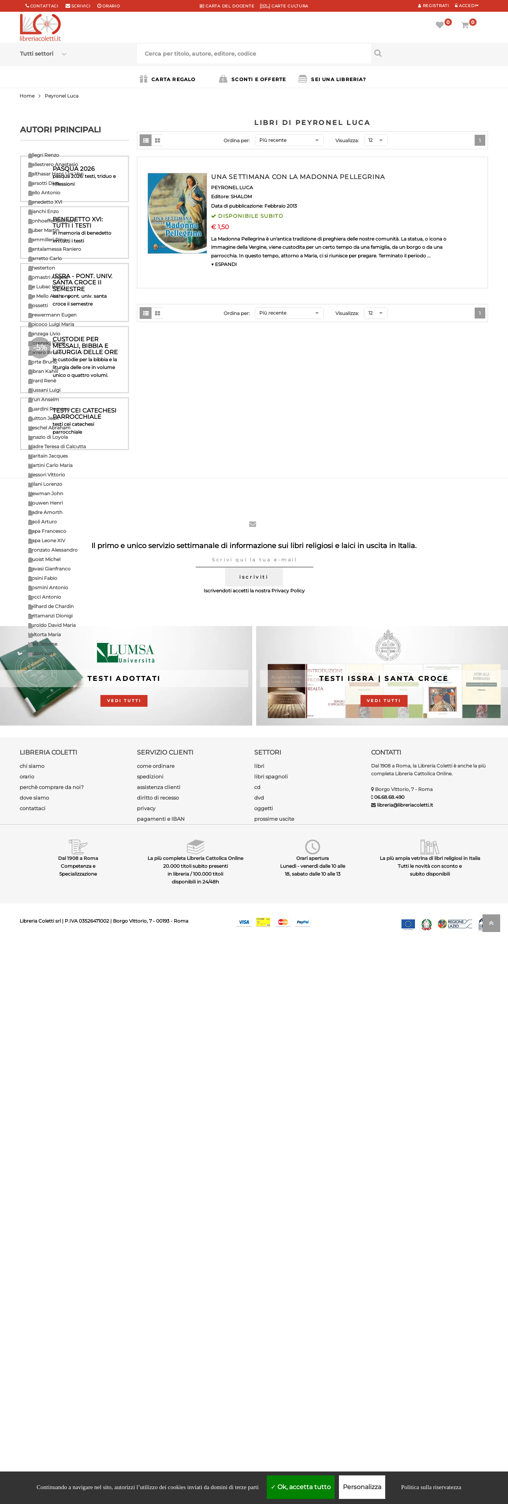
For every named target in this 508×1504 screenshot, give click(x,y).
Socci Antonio (44, 597)
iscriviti (253, 1136)
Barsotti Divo (43, 183)
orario (111, 6)
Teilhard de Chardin (51, 606)
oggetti (263, 1368)
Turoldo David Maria (52, 625)
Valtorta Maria (44, 634)
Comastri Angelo (48, 277)
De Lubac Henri (46, 287)
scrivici (81, 6)
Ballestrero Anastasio (53, 164)
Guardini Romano (49, 409)
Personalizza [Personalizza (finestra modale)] (362, 1487)
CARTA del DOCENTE (227, 6)
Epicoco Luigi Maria (51, 324)
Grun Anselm (43, 399)
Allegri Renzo (43, 155)
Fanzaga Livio (44, 334)
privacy (146, 1368)
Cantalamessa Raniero (54, 249)
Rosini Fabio (42, 578)
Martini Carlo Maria (50, 465)
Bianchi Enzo (43, 211)
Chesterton (41, 268)
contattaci (33, 1368)
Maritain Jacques (48, 456)
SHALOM (241, 196)
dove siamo (34, 1357)
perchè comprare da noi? (52, 1346)
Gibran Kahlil (43, 371)
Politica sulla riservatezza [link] (431, 1487)
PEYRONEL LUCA (232, 187)
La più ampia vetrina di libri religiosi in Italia (430, 1418)
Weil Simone (42, 644)
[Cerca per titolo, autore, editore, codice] (429, 53)
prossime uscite (274, 1378)
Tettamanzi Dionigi (50, 616)
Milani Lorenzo (45, 484)
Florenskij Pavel (46, 343)
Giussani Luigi (44, 390)
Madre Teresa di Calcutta (57, 446)
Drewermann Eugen (52, 315)
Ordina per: (237, 140)
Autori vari (40, 653)
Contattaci (44, 6)
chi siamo (32, 1325)
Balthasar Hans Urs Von (56, 174)
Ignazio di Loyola (48, 437)
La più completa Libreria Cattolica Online (195, 1418)
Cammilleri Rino (47, 240)
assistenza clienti (158, 1346)
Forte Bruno (42, 362)
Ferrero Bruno (45, 352)
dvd (259, 1357)
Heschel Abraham (49, 428)
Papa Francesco (47, 531)
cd (257, 1346)
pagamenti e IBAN (161, 1378)
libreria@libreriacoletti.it (405, 1364)
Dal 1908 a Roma (78, 1418)
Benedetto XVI (45, 202)
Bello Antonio (44, 192)
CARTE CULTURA (284, 6)
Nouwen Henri (45, 503)
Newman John (45, 493)
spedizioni (150, 1336)
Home (27, 96)
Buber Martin (43, 230)
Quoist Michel (44, 559)
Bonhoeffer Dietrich (51, 221)
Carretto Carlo (45, 258)
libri (259, 1325)
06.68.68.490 (389, 1356)
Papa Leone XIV (46, 540)
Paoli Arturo (42, 522)
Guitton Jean (43, 418)
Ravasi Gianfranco (49, 569)
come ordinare (156, 1325)
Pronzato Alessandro (53, 550)
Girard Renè (42, 381)
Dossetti (38, 305)
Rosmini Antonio (48, 587)
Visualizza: (347, 140)
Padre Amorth (45, 512)
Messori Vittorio (46, 475)
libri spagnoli (271, 1336)
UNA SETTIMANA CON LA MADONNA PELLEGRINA (298, 177)
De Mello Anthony (49, 296)
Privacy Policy (288, 1150)
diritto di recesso (158, 1357)
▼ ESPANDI (224, 264)
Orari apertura (312, 1418)
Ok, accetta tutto (301, 1487)
